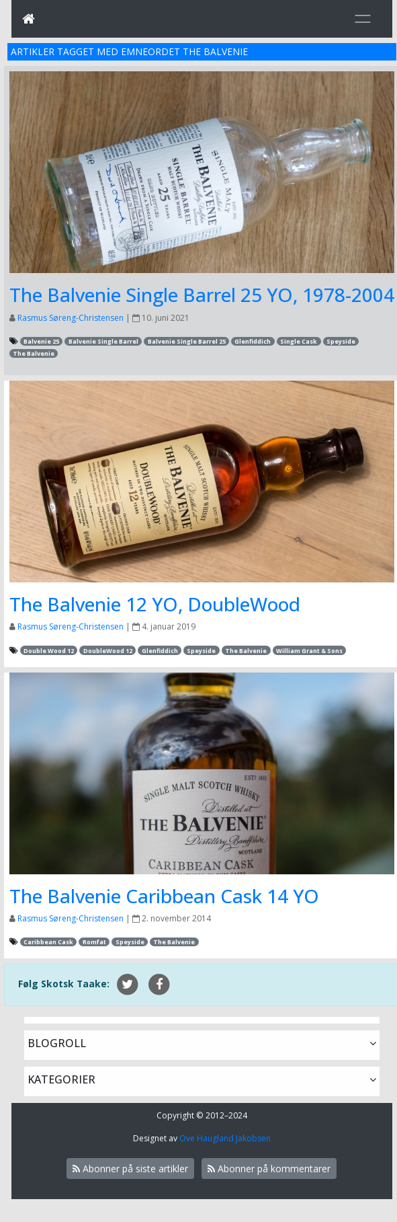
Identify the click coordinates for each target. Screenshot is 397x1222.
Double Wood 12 (49, 650)
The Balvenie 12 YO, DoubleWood (154, 604)
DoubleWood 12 (107, 650)
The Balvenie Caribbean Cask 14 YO (164, 896)
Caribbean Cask (48, 942)
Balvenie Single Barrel (103, 341)
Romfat (94, 942)
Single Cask (298, 341)
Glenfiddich (252, 341)
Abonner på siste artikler (130, 1168)
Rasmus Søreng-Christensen (70, 317)
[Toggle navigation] (363, 18)
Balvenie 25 (41, 341)
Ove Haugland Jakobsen (225, 1138)
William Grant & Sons (309, 650)
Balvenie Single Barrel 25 (187, 341)
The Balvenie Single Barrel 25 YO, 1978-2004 (201, 294)
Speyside (340, 341)
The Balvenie (33, 353)
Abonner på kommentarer (269, 1168)
